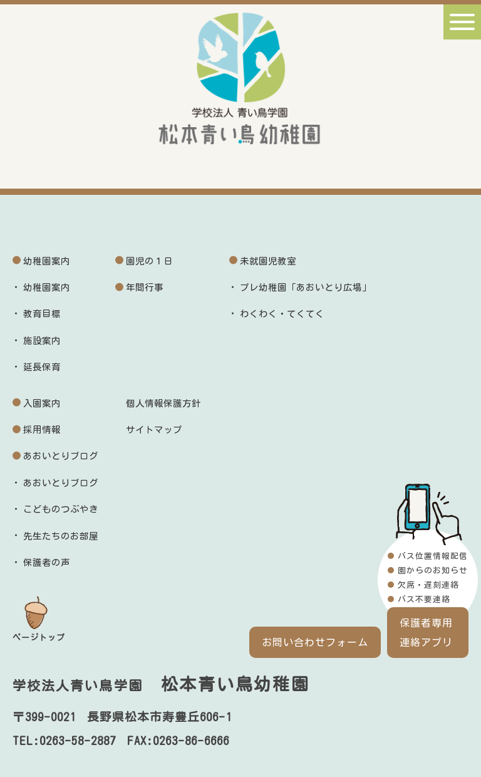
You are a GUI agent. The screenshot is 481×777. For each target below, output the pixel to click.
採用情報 (42, 429)
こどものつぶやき (60, 509)
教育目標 (42, 313)
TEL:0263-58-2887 (64, 740)
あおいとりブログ (60, 456)
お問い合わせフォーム (315, 642)
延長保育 (42, 367)
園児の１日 (149, 261)
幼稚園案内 (46, 261)
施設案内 (42, 340)
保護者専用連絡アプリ (426, 632)
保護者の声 (46, 562)
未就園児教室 (268, 261)
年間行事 (144, 287)
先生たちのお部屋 (60, 536)
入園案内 (42, 403)
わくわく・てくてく (282, 313)
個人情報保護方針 (163, 403)
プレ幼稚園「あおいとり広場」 (305, 287)
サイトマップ (154, 429)
